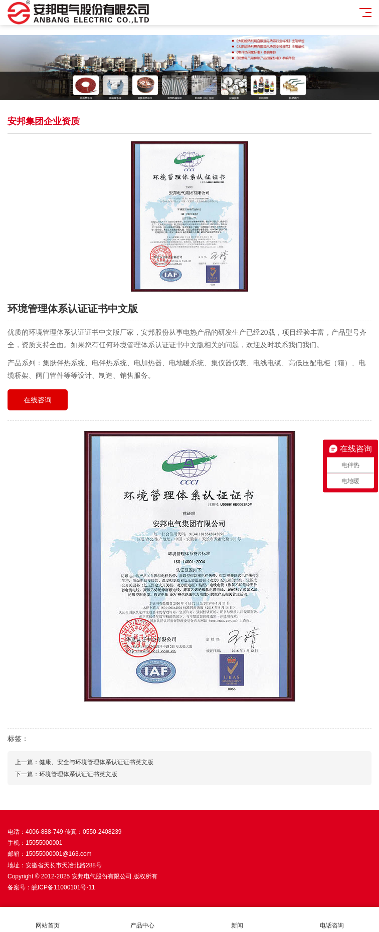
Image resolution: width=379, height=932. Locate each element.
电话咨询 (331, 919)
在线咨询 (38, 400)
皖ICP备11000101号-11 (63, 887)
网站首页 (47, 919)
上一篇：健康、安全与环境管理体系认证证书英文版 (84, 762)
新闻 (236, 919)
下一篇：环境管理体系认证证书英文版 (66, 774)
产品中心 (142, 919)
